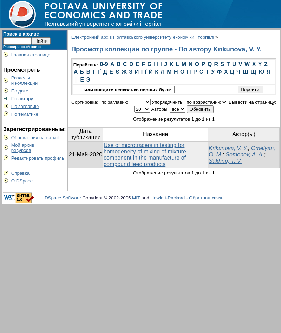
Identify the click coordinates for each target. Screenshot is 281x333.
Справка (20, 173)
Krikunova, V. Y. (228, 148)
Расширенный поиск (22, 47)
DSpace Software (63, 197)
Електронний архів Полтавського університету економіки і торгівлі (142, 37)
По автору (22, 98)
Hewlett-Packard (167, 197)
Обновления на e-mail (35, 137)
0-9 (104, 64)
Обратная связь (206, 197)
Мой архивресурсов (22, 147)
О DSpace (22, 181)
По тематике (24, 114)
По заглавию (25, 106)
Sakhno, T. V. (225, 161)
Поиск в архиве (21, 34)
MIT (136, 197)
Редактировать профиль (37, 158)
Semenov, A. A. (245, 155)
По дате (19, 91)
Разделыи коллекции (24, 80)
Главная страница (31, 54)
